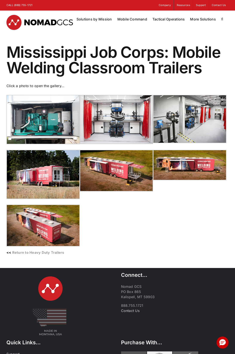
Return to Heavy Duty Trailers (38, 252)
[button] (222, 19)
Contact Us (130, 311)
